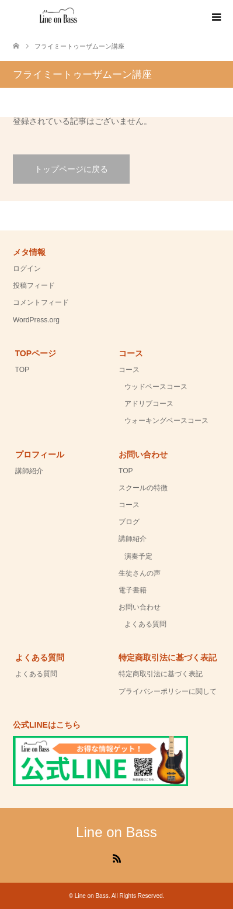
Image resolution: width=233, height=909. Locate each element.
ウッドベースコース (155, 387)
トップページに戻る (71, 169)
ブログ (129, 522)
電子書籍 (133, 590)
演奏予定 (138, 556)
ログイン (27, 268)
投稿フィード (34, 285)
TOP (22, 370)
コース (129, 370)
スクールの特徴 (143, 488)
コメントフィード (41, 302)
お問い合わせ (140, 607)
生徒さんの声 (140, 573)
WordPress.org (36, 320)
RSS (116, 857)
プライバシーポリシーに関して (168, 691)
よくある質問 (145, 624)
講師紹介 (29, 471)
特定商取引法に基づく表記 (161, 674)
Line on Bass (116, 832)
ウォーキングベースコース (166, 420)
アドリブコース (148, 404)
